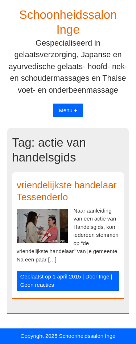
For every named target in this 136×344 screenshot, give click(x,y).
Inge (104, 276)
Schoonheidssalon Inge (87, 336)
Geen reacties (37, 285)
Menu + (68, 110)
